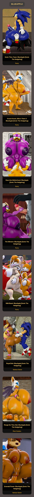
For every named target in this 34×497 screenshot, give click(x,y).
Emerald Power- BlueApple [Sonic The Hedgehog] (17, 488)
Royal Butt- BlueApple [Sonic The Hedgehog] (17, 364)
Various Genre (17, 369)
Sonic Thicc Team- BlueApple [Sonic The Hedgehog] (17, 58)
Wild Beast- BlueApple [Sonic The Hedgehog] (17, 304)
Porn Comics (17, 431)
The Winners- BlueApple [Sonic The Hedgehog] (17, 243)
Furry (17, 63)
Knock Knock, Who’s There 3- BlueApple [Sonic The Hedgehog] (17, 120)
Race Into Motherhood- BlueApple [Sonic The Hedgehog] (17, 181)
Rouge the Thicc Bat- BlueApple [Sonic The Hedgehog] (17, 426)
